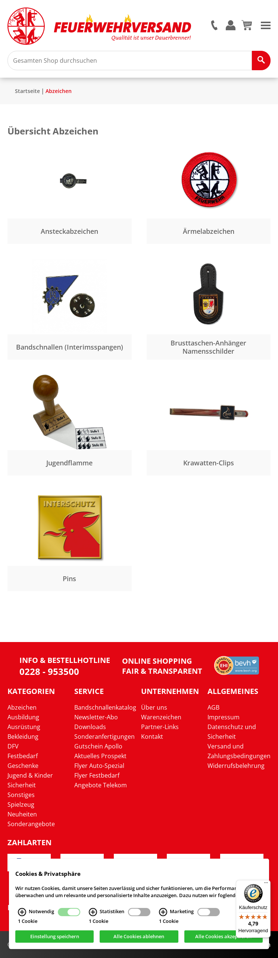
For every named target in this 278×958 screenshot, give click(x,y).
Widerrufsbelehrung (236, 766)
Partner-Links (160, 727)
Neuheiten (22, 814)
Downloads (90, 727)
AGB (213, 707)
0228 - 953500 (49, 671)
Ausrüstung (23, 727)
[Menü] (266, 884)
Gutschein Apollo (98, 746)
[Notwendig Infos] (22, 915)
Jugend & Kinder (30, 775)
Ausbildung (23, 717)
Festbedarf (22, 756)
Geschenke (22, 766)
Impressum (223, 717)
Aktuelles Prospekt (100, 756)
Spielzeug (20, 804)
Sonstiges (21, 795)
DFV (13, 746)
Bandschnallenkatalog (105, 707)
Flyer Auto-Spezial (99, 766)
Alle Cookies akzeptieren (223, 939)
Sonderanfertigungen (104, 736)
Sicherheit (21, 785)
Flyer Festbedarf (96, 775)
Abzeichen (59, 90)
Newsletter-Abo (96, 717)
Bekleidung (22, 736)
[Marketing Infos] (163, 915)
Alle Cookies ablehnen (138, 939)
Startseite (27, 90)
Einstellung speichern (54, 939)
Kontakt (152, 736)
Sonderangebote (31, 824)
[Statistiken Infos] (93, 915)
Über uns (154, 707)
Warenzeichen (161, 717)
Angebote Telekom (100, 785)
